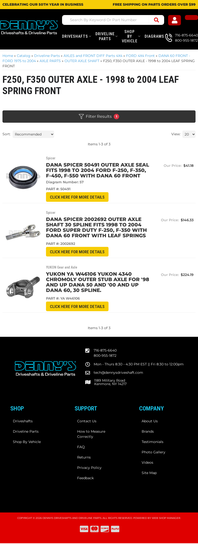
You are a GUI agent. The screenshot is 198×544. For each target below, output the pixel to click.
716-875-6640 (105, 351)
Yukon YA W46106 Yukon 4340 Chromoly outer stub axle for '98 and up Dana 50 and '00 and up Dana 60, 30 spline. (96, 283)
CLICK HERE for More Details (78, 197)
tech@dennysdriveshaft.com (118, 373)
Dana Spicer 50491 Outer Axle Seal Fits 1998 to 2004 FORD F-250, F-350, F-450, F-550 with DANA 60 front (96, 170)
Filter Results (99, 116)
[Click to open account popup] (176, 21)
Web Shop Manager (166, 518)
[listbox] (33, 134)
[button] (116, 20)
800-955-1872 (105, 356)
